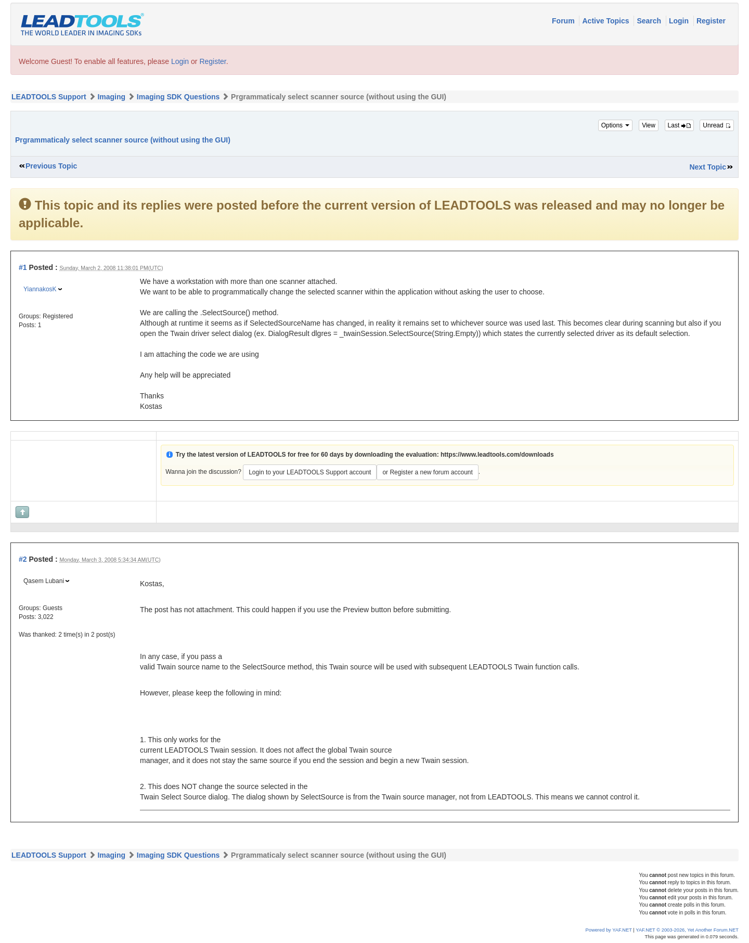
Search (650, 21)
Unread (717, 125)
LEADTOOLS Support (48, 97)
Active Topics (606, 21)
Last (679, 125)
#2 (23, 559)
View (648, 125)
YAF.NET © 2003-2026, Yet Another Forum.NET (687, 930)
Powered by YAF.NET (609, 930)
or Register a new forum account (427, 472)
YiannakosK (40, 289)
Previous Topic (51, 166)
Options (615, 125)
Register (711, 21)
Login (680, 21)
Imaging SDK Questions (178, 97)
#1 (23, 267)
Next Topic (707, 167)
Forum (564, 21)
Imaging (111, 97)
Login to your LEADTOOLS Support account (310, 472)
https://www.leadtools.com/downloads (497, 454)
